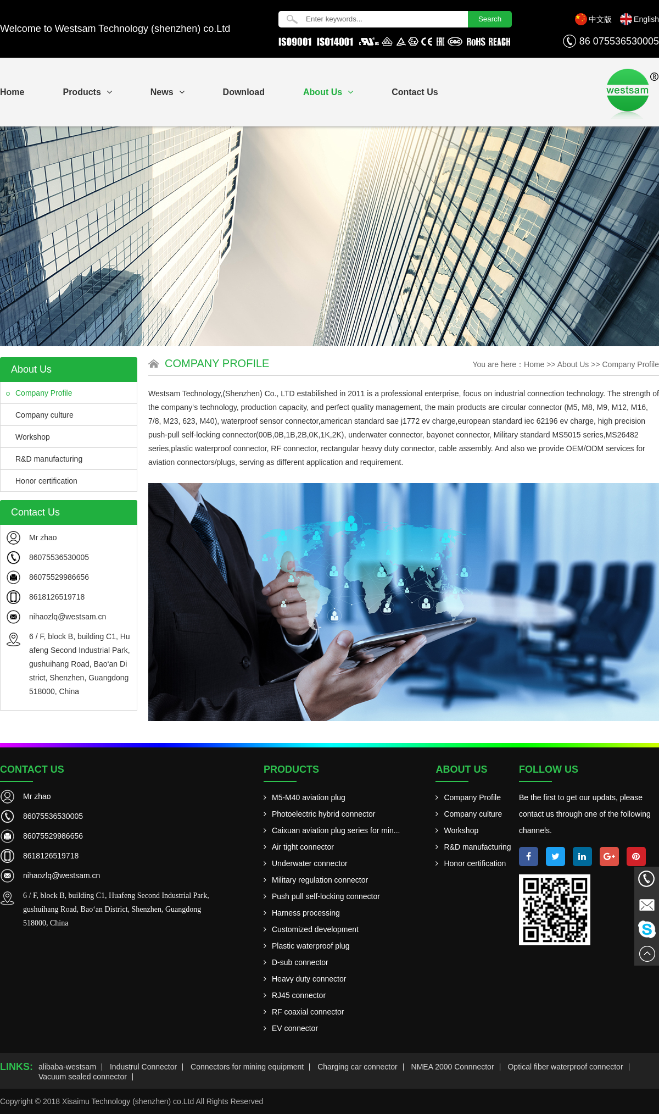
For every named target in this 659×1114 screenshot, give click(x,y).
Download (244, 92)
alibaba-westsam (67, 1067)
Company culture (40, 415)
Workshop (28, 437)
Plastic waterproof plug (307, 945)
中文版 (600, 19)
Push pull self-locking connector (322, 896)
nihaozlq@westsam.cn (67, 616)
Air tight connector (299, 847)
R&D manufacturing (44, 459)
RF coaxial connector (304, 1011)
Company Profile (39, 393)
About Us (328, 92)
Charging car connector (357, 1067)
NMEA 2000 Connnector (452, 1067)
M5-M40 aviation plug (304, 797)
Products (87, 92)
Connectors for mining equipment (247, 1067)
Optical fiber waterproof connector (565, 1067)
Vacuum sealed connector (82, 1076)
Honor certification (41, 480)
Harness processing (302, 912)
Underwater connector (306, 863)
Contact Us (415, 92)
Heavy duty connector (305, 978)
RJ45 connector (295, 995)
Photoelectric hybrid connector (319, 814)
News (167, 92)
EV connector (291, 1028)
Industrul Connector (143, 1067)
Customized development (311, 929)
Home (534, 364)
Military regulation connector (316, 879)
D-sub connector (296, 962)
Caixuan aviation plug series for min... (332, 830)
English (646, 19)
